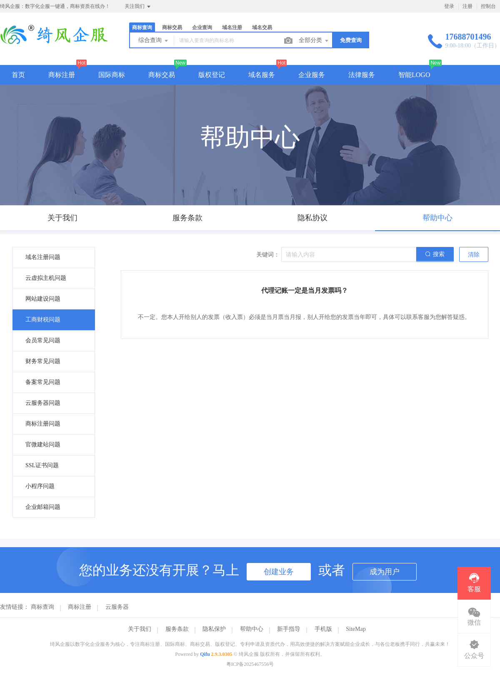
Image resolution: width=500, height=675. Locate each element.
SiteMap (355, 629)
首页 (18, 74)
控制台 (488, 6)
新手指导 (288, 629)
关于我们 (139, 629)
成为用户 (385, 572)
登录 (449, 6)
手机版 (323, 629)
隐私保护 (214, 629)
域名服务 (261, 74)
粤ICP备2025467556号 (250, 664)
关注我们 (138, 6)
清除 (474, 255)
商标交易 (172, 27)
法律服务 (361, 74)
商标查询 (142, 27)
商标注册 (61, 74)
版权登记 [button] (211, 74)
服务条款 (177, 629)
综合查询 (153, 41)
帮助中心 (251, 629)
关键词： (268, 255)
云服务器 (117, 607)
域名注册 (232, 27)
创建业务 (279, 572)
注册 (467, 6)
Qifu (205, 654)
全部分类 (314, 41)
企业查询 (202, 27)
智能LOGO (414, 74)
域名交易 (262, 27)
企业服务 (311, 74)
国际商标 (111, 74)
